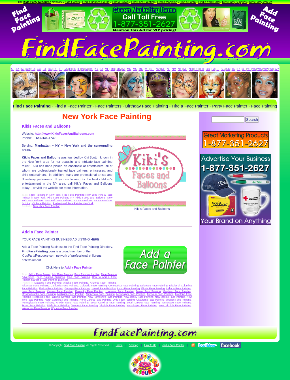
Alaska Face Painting (75, 282)
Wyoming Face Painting (64, 308)
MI (123, 69)
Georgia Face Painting (77, 288)
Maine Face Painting (148, 291)
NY (180, 69)
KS (91, 69)
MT (147, 69)
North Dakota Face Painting (95, 299)
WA (259, 69)
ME (107, 69)
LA (101, 69)
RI (217, 69)
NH (163, 69)
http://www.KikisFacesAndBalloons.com (64, 133)
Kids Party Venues (260, 2)
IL (79, 69)
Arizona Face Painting (103, 282)
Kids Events (72, 2)
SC (223, 69)
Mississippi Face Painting (131, 294)
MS (135, 69)
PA (213, 69)
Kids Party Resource (37, 2)
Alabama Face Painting (47, 282)
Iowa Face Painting (33, 291)
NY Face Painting (42, 203)
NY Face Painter (83, 200)
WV (265, 69)
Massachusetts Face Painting (39, 294)
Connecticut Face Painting (123, 285)
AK (17, 69)
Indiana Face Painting (178, 288)
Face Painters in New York (44, 194)
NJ (168, 69)
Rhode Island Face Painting (72, 302)
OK (202, 69)
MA (119, 69)
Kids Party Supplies (234, 2)
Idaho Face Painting (128, 288)
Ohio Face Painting (124, 299)
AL (12, 69)
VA (254, 69)
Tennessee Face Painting (176, 302)
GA (66, 69)
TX (238, 69)
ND (191, 69)
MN (129, 69)
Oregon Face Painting (178, 299)
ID (74, 69)
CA (33, 69)
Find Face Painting (143, 2)
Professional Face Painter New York (73, 203)
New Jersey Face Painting (138, 296)
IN (82, 69)
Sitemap (133, 345)
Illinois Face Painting (153, 288)
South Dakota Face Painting (143, 302)
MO (141, 69)
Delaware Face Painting (154, 285)
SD (228, 69)
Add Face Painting (62, 274)
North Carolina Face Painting (61, 299)
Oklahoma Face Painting (150, 299)
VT (249, 69)
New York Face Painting (58, 200)
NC (185, 69)
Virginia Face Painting (112, 305)
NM (174, 69)
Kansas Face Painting (60, 291)
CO (39, 69)
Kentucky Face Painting (89, 291)
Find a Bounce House (95, 2)
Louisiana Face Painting (119, 291)
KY (96, 69)
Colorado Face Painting (93, 285)
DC (50, 69)
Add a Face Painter (40, 232)
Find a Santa (188, 2)
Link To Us (150, 345)
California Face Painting (64, 285)
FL (60, 69)
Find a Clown (120, 2)
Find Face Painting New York (79, 194)
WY (276, 69)
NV (158, 69)
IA (86, 69)
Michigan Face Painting (70, 294)
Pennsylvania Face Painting (38, 302)
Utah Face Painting (58, 305)
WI (271, 69)
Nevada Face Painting (73, 296)
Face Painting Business (51, 277)
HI (70, 69)
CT (44, 69)
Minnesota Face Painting (100, 294)
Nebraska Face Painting (46, 296)
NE (152, 69)
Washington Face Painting (142, 305)
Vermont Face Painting (84, 305)
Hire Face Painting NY (60, 197)
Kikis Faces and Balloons (46, 126)
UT (244, 69)
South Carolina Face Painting (107, 302)
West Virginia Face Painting (175, 305)
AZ (23, 69)
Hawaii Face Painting (103, 288)
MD (113, 69)
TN (233, 69)
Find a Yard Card (208, 2)
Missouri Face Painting (160, 294)
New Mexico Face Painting (170, 296)
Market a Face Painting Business (50, 279)
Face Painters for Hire (87, 274)
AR (28, 69)
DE (55, 69)
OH (196, 69)
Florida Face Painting (51, 288)
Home (119, 345)
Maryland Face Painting (177, 291)
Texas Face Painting (33, 305)
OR (208, 69)
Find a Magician (167, 2)
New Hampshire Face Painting (105, 296)
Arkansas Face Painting (35, 285)
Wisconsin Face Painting (36, 308)
